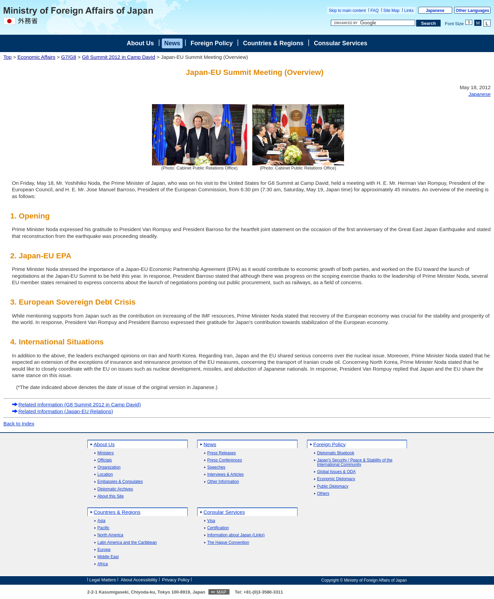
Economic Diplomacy (336, 479)
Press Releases (221, 453)
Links (409, 10)
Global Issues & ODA (336, 472)
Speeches (216, 467)
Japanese (435, 10)
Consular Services (340, 43)
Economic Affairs (36, 57)
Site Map (391, 10)
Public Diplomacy (332, 486)
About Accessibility (139, 579)
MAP (221, 592)
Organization (109, 467)
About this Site (111, 496)
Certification (218, 528)
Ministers (106, 453)
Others (323, 493)
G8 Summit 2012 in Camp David (118, 57)
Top (7, 57)
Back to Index (18, 423)
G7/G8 (68, 57)
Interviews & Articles (225, 474)
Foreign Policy (211, 43)
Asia (101, 521)
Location (105, 474)
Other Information (223, 482)
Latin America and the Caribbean (127, 542)
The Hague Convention (228, 542)
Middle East (108, 557)
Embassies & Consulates (120, 482)
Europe (104, 550)
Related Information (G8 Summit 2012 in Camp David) (76, 404)
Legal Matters (102, 579)
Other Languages (472, 10)
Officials (105, 460)
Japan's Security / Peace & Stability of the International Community (355, 462)
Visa (211, 521)
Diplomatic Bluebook (335, 453)
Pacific (103, 528)
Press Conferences (224, 460)
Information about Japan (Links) (236, 535)
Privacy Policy (176, 579)
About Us (140, 43)
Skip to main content (347, 10)
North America (110, 535)
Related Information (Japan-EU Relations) (62, 411)
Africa (103, 564)
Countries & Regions (273, 43)
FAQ (375, 10)
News (172, 43)
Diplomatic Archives (115, 489)
